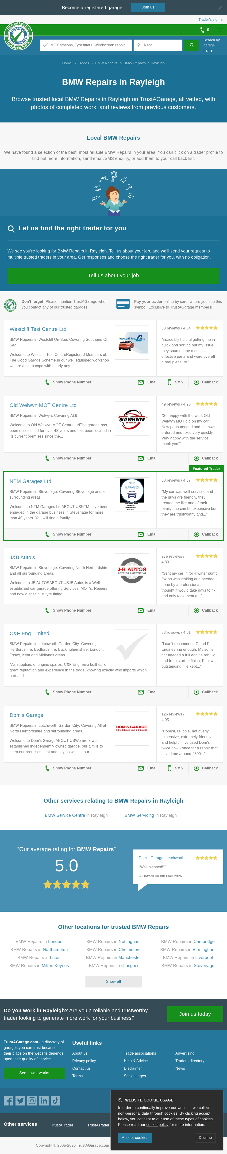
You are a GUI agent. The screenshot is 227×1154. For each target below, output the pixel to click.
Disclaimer (133, 1068)
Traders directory (189, 1061)
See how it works (34, 1073)
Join (148, 7)
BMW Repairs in (39, 941)
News (180, 1068)
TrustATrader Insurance (107, 1125)
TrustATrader (62, 1125)
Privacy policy (84, 1061)
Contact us (81, 1068)
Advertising (184, 1053)
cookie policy (157, 1125)
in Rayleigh (76, 815)
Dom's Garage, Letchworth (162, 858)
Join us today (195, 1014)
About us (80, 1053)
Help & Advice (136, 1061)
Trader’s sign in (211, 19)
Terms (77, 1076)
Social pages (135, 1076)
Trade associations (140, 1053)
